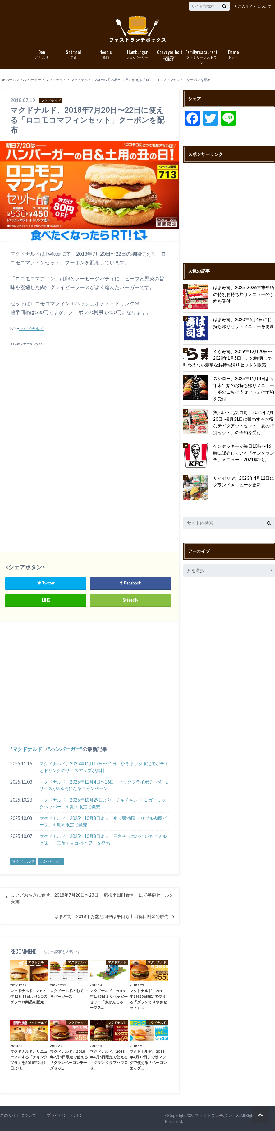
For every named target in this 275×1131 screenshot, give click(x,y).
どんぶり (41, 53)
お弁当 (234, 53)
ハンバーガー (137, 53)
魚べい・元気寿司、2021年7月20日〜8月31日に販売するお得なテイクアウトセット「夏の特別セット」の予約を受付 (243, 422)
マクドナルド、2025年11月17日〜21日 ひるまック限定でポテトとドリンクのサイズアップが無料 (104, 767)
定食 (73, 53)
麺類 (105, 53)
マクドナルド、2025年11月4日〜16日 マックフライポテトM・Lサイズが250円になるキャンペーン (103, 785)
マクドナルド (31, 328)
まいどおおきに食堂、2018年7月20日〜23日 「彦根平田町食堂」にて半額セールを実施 (92, 898)
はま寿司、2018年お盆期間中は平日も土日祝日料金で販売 (111, 916)
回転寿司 (170, 54)
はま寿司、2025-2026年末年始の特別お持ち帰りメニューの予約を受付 (243, 294)
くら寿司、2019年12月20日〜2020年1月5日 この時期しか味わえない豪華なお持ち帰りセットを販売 (227, 358)
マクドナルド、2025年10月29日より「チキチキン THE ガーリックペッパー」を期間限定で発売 (102, 803)
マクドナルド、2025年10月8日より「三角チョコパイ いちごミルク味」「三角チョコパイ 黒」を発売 (103, 839)
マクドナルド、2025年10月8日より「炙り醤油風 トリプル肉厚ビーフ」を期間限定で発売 (103, 821)
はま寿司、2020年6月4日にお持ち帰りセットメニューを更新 (243, 323)
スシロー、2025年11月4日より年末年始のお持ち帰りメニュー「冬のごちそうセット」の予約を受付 (243, 388)
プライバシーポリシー (67, 1115)
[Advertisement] (90, 391)
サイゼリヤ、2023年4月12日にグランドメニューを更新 (243, 481)
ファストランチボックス (217, 1115)
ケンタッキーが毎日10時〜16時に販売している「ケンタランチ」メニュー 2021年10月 (243, 452)
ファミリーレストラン (202, 56)
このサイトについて (254, 6)
